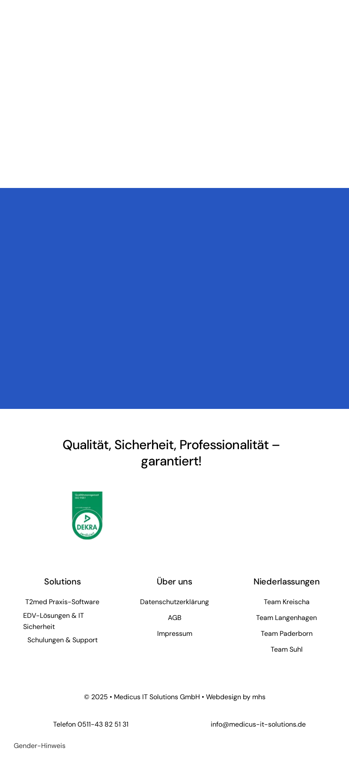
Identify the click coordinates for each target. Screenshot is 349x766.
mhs (258, 696)
